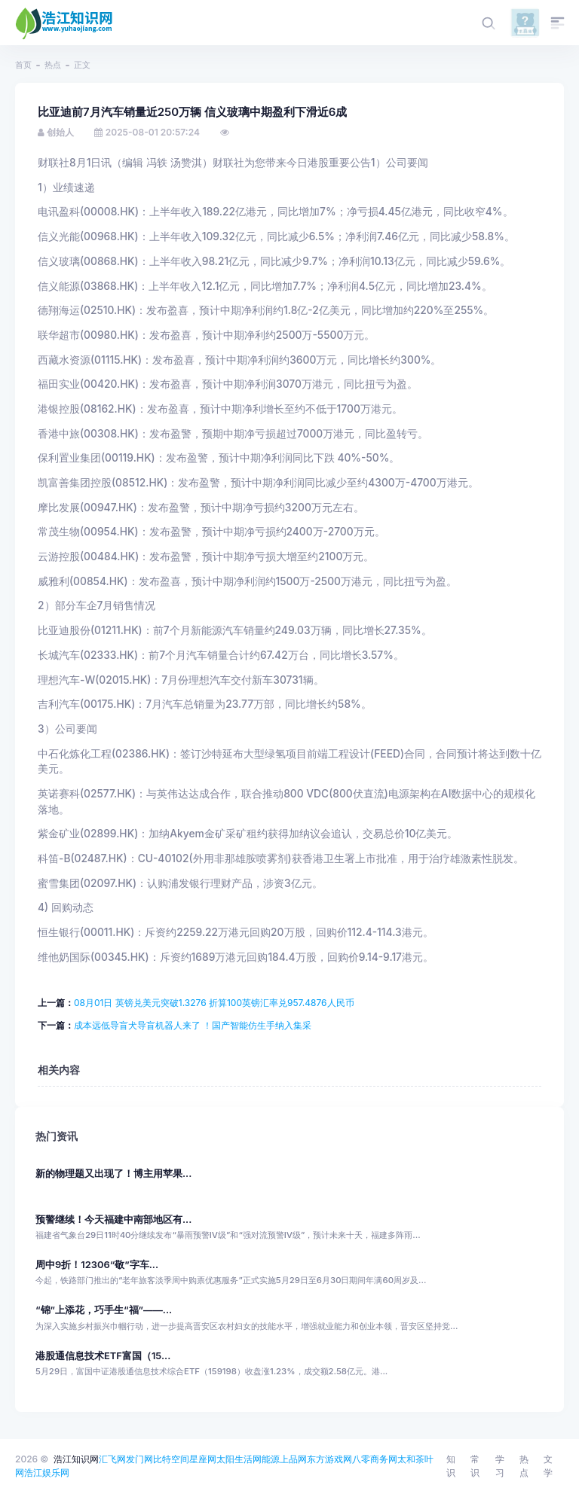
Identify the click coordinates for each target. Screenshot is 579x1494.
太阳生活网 (239, 1459)
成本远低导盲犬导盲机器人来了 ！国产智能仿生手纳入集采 (192, 1025)
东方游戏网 (329, 1459)
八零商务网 (374, 1459)
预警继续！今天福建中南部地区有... (113, 1219)
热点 (52, 64)
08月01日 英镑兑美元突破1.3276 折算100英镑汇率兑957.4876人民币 (214, 1002)
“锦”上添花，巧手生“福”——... (103, 1310)
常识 (474, 1465)
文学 (548, 1465)
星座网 (202, 1459)
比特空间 (171, 1459)
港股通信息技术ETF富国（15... (102, 1355)
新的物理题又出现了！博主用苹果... (113, 1173)
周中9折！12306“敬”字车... (96, 1264)
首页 (23, 64)
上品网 (293, 1459)
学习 (499, 1465)
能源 (271, 1459)
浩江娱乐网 (46, 1472)
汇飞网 (112, 1459)
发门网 (139, 1459)
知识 (450, 1465)
